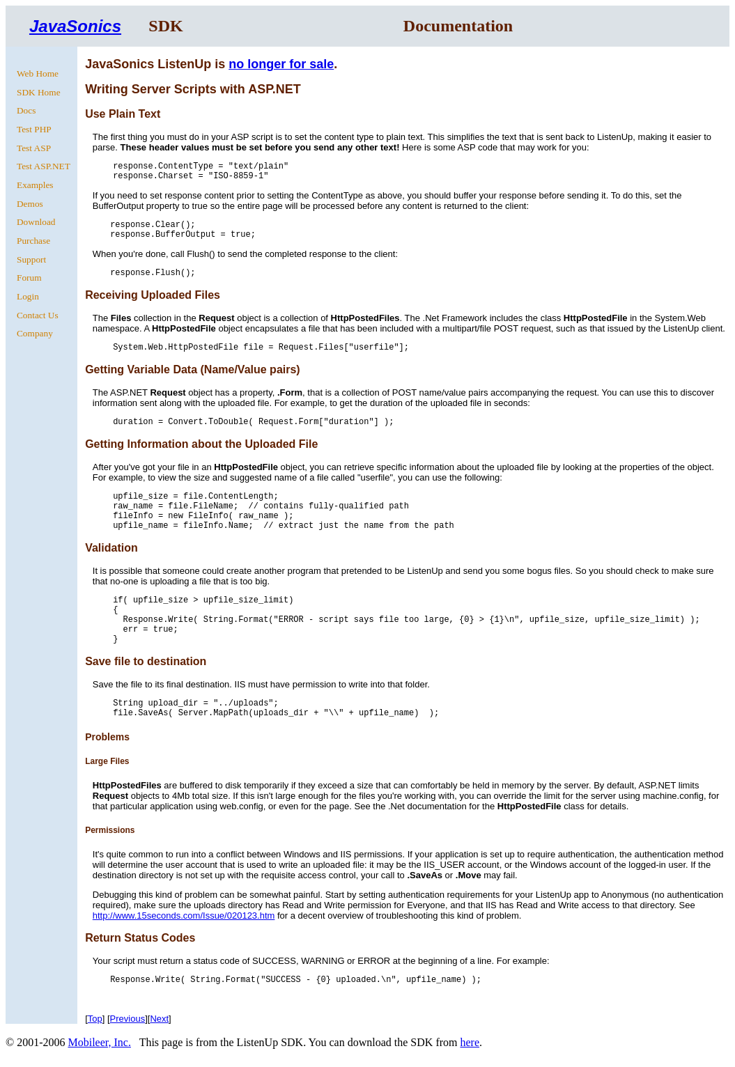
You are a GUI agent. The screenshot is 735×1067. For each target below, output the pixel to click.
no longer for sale (281, 64)
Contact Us (38, 315)
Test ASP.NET (43, 166)
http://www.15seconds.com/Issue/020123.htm (184, 915)
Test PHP (34, 129)
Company (35, 333)
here (469, 1042)
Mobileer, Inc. (99, 1042)
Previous (128, 1018)
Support (31, 259)
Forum (29, 277)
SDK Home (39, 92)
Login (28, 296)
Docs (26, 110)
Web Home (38, 73)
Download (36, 222)
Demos (30, 203)
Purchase (33, 240)
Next (159, 1018)
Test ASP (34, 148)
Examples (35, 185)
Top (95, 1018)
